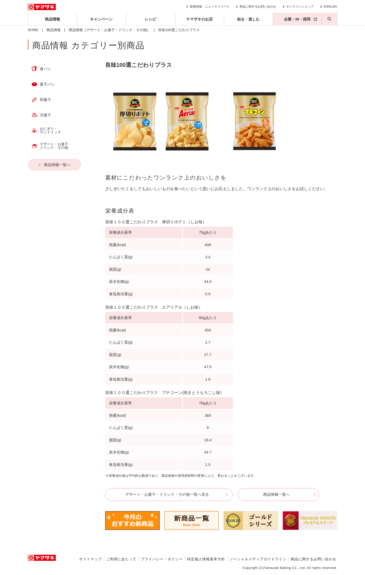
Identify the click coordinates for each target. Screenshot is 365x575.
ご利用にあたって (121, 559)
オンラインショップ (300, 6)
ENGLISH (330, 6)
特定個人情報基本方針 (206, 559)
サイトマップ (90, 559)
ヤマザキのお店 (199, 19)
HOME (33, 30)
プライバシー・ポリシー (162, 559)
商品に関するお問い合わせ (258, 6)
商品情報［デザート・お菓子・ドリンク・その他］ (109, 30)
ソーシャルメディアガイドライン (257, 559)
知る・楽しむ (248, 19)
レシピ (150, 19)
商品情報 (52, 19)
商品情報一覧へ (276, 494)
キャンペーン (101, 19)
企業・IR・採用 (297, 19)
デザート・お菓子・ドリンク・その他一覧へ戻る (167, 494)
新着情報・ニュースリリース (209, 6)
